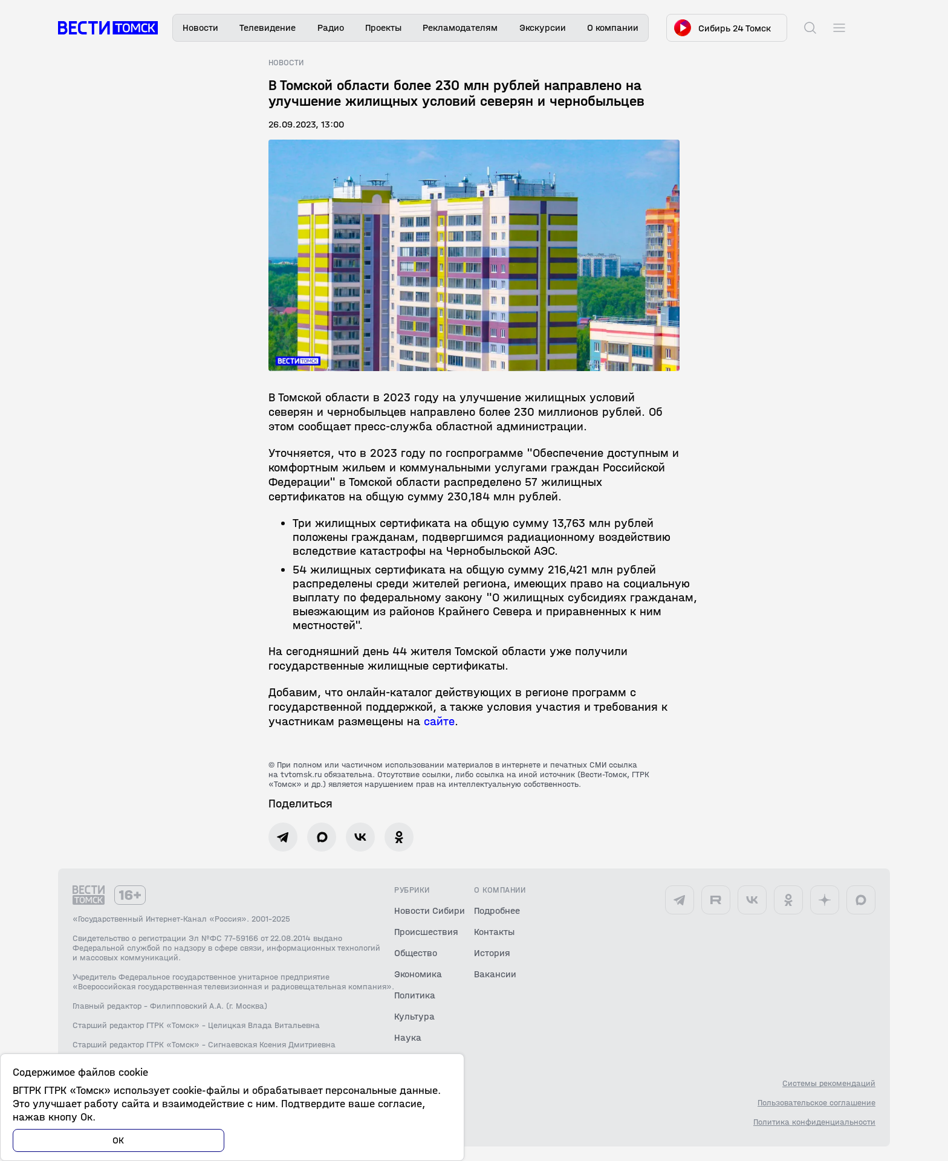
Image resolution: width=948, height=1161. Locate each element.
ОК (118, 1140)
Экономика (418, 974)
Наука (407, 1037)
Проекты (383, 27)
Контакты (494, 931)
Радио (330, 27)
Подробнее (497, 910)
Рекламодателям (460, 27)
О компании (612, 27)
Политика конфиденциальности (814, 1122)
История (492, 953)
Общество (415, 953)
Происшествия (426, 931)
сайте (439, 721)
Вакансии (495, 974)
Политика (414, 995)
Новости (200, 27)
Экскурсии (542, 27)
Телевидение (267, 27)
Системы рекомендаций (828, 1083)
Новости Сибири (429, 910)
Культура (414, 1016)
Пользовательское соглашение (816, 1103)
